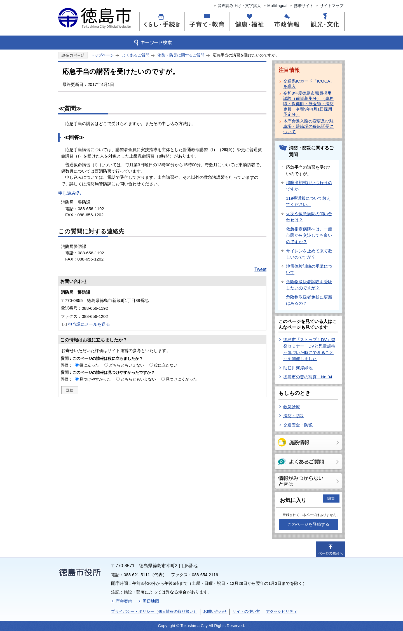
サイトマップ (331, 5)
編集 (331, 498)
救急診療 (291, 406)
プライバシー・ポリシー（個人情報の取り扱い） (154, 611)
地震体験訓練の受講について (309, 269)
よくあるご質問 (135, 55)
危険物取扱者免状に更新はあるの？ (309, 300)
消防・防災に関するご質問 (181, 55)
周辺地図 (150, 601)
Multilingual (277, 5)
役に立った (89, 365)
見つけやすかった (95, 379)
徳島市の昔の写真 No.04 (307, 376)
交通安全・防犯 (298, 425)
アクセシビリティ (281, 611)
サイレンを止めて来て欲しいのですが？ (309, 254)
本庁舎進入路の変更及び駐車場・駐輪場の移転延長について (308, 126)
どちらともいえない (126, 365)
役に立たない (165, 365)
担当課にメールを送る (89, 324)
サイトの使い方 (246, 611)
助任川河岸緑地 (298, 367)
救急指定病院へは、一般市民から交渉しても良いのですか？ (309, 235)
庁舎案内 (124, 601)
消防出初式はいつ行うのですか (309, 185)
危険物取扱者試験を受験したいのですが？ (309, 284)
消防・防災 (293, 415)
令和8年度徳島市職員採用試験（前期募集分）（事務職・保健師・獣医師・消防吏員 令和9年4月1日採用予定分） (308, 104)
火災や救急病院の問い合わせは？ (309, 216)
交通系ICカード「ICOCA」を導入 (308, 84)
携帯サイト (303, 5)
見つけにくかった (181, 379)
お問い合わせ (215, 611)
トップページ (102, 55)
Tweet (260, 269)
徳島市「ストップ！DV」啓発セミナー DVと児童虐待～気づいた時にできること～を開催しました (309, 349)
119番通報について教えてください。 (308, 201)
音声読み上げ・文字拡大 (239, 5)
